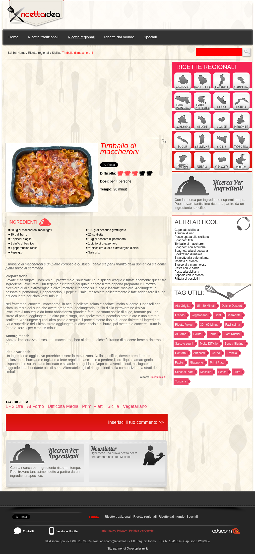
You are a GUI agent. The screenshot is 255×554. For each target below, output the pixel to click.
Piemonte (234, 315)
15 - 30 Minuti (205, 306)
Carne (212, 334)
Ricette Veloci (184, 324)
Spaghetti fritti (184, 240)
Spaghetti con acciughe (190, 247)
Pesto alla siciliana (187, 271)
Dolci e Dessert (232, 306)
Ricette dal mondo (119, 37)
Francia (232, 353)
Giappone (196, 362)
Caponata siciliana (187, 230)
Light (217, 315)
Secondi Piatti (184, 372)
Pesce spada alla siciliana (192, 237)
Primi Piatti (217, 362)
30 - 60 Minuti (209, 324)
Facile (179, 362)
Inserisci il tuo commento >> (136, 422)
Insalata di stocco (186, 261)
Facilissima (232, 324)
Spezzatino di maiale (188, 254)
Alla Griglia (182, 306)
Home (13, 37)
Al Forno (180, 334)
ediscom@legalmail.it (114, 541)
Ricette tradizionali (43, 37)
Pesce (222, 372)
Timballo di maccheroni (190, 244)
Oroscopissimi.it (137, 548)
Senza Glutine (234, 343)
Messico (205, 372)
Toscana (180, 381)
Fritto (237, 372)
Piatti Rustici (232, 334)
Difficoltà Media (63, 406)
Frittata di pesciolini (187, 278)
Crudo (216, 353)
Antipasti (199, 353)
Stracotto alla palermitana (191, 257)
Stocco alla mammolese (190, 264)
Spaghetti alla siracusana (191, 250)
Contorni (180, 353)
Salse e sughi (184, 343)
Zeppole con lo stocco (189, 275)
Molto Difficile (209, 343)
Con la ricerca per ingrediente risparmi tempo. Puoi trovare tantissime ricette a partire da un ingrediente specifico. (210, 204)
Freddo (180, 315)
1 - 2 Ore (14, 406)
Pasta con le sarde (187, 268)
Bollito (197, 334)
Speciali (150, 37)
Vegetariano (199, 315)
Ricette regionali (81, 37)
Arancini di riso (184, 233)
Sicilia (56, 53)
